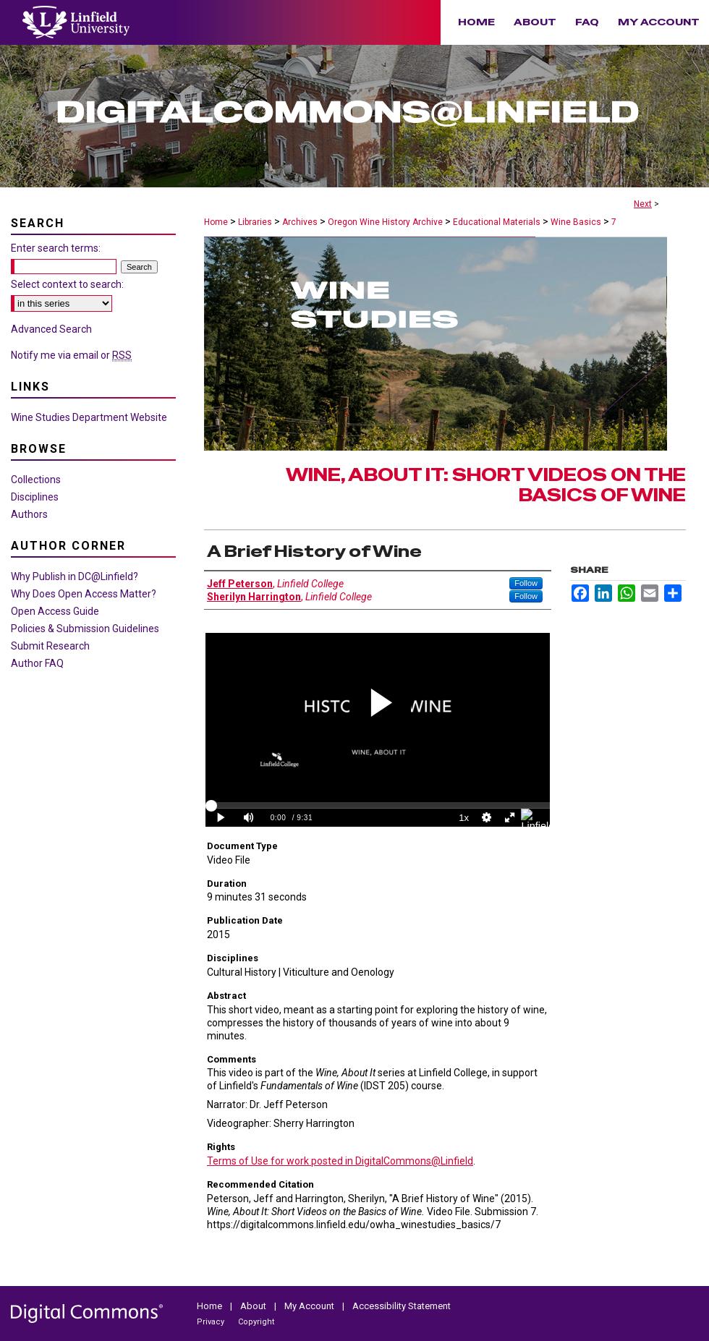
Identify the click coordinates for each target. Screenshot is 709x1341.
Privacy (211, 1322)
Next (643, 204)
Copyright (256, 1322)
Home (216, 222)
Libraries (255, 222)
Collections (36, 479)
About (254, 1305)
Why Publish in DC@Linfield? (74, 576)
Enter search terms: (56, 248)
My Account (310, 1305)
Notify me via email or (71, 355)
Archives (300, 222)
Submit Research (50, 646)
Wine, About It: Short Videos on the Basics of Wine (486, 485)
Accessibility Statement (401, 1305)
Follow (526, 583)
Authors (29, 514)
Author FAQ (37, 663)
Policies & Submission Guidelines (85, 628)
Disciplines (35, 497)
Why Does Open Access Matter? (83, 594)
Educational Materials (496, 222)
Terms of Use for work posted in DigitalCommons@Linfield (340, 1161)
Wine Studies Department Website (89, 417)
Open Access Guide (55, 611)
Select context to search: (67, 284)
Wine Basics (576, 222)
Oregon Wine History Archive (385, 222)
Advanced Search (51, 329)
